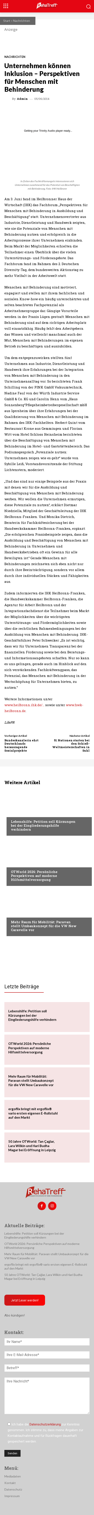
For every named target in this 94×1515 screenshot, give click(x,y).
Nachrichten (21, 20)
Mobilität (18, 913)
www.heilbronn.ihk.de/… (24, 705)
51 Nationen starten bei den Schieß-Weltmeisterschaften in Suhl (71, 745)
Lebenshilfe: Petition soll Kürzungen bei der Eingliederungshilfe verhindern (43, 825)
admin (22, 98)
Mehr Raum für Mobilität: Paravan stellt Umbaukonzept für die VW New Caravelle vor (44, 926)
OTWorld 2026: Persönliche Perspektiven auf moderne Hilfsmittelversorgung (34, 876)
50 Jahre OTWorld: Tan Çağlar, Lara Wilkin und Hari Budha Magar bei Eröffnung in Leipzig (32, 1145)
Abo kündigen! (14, 1315)
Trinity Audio (47, 130)
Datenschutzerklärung (45, 1424)
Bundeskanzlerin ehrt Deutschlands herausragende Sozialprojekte (21, 745)
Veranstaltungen (24, 863)
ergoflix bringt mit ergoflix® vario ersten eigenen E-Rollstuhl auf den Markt (33, 1113)
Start (6, 20)
